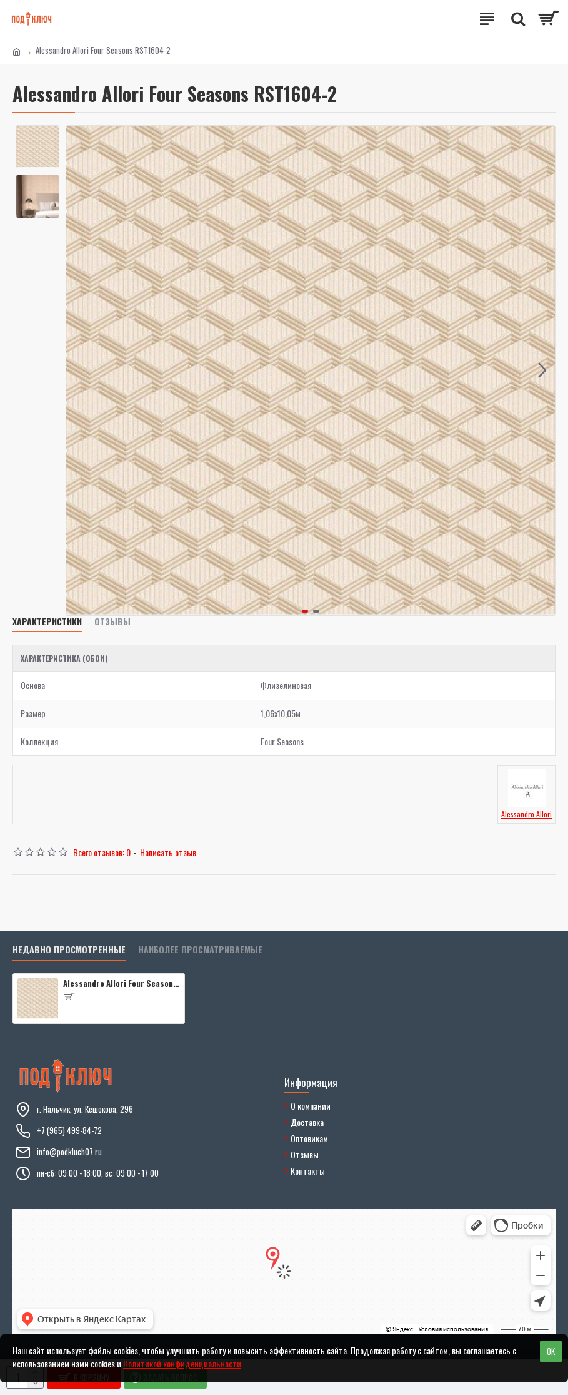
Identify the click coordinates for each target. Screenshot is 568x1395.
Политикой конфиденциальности (182, 1363)
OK (551, 1351)
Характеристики (47, 622)
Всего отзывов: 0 (102, 852)
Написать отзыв (168, 852)
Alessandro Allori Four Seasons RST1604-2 (121, 983)
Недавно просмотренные (69, 950)
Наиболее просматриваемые (200, 950)
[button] (542, 370)
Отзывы (112, 622)
